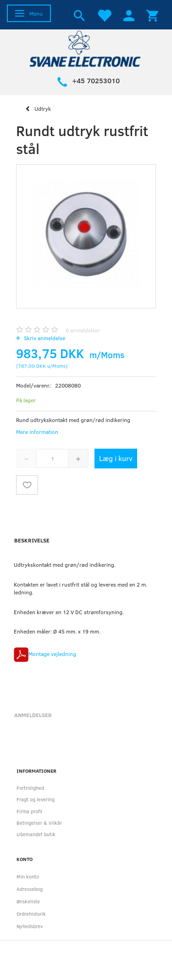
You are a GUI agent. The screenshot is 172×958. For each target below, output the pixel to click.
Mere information (37, 431)
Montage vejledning (52, 653)
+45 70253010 (96, 80)
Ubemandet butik (36, 834)
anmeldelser (83, 330)
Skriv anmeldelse (43, 338)
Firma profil (29, 811)
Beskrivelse (32, 540)
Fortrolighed (30, 787)
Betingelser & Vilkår (39, 822)
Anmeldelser (33, 714)
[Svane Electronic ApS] (86, 48)
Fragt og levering (36, 799)
